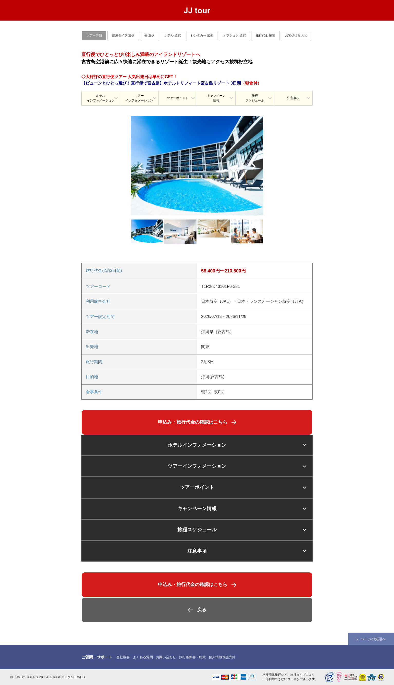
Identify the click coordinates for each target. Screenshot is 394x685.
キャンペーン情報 (216, 98)
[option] (197, 165)
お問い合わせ (166, 657)
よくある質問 (143, 657)
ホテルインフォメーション (101, 98)
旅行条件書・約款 (192, 657)
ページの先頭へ (373, 639)
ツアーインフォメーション (139, 98)
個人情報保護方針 (222, 657)
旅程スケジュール (255, 98)
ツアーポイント (178, 98)
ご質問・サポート (96, 657)
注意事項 (293, 98)
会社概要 (123, 657)
